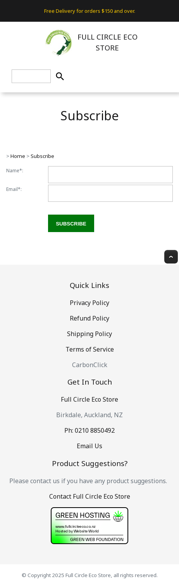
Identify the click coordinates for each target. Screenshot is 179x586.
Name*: (14, 170)
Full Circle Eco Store (89, 399)
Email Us (89, 446)
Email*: (14, 189)
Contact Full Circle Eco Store (89, 496)
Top (171, 257)
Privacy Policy (89, 302)
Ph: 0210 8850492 (89, 430)
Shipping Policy (89, 333)
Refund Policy (89, 318)
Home (17, 156)
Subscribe (42, 156)
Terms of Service (89, 349)
